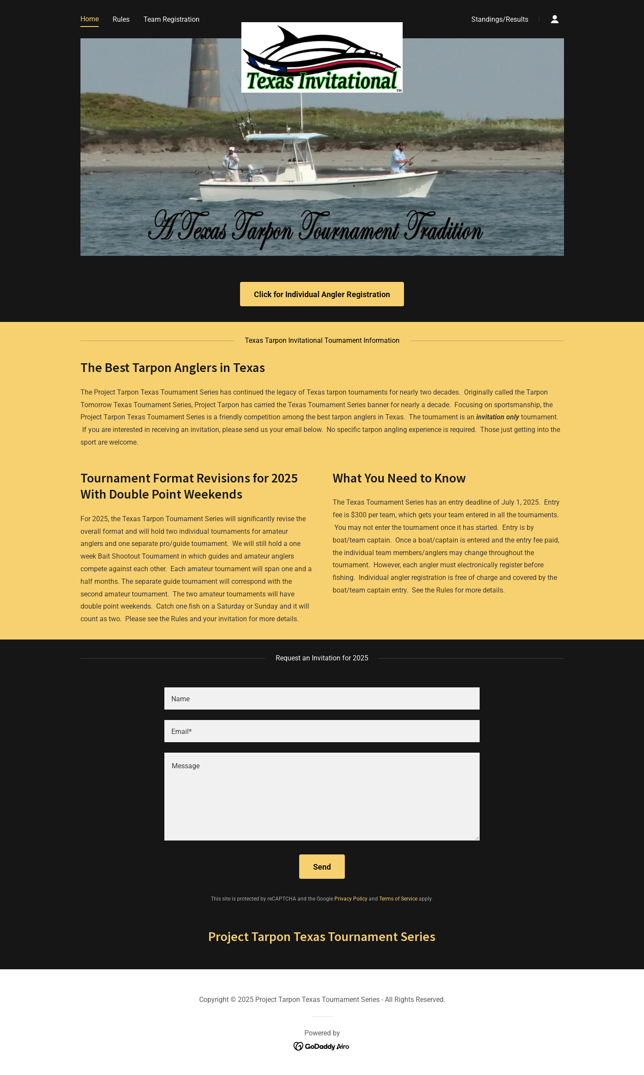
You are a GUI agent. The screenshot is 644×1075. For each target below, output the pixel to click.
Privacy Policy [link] (350, 899)
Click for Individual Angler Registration (322, 294)
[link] (322, 17)
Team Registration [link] (171, 19)
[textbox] (322, 698)
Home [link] (89, 19)
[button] (555, 19)
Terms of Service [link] (398, 899)
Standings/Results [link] (499, 19)
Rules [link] (121, 19)
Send (322, 866)
